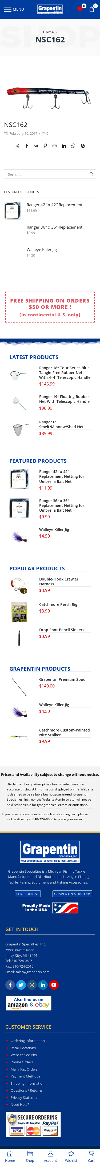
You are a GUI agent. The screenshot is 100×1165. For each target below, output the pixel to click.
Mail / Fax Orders (24, 1069)
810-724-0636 (21, 960)
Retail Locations (23, 1047)
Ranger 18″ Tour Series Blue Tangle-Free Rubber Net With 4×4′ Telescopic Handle (64, 372)
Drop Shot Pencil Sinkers (61, 629)
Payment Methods (25, 1076)
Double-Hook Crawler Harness (58, 581)
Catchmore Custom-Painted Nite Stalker (64, 732)
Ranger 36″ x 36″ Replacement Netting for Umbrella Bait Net (58, 227)
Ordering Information (28, 1040)
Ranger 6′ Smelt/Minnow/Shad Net (61, 424)
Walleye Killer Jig (42, 249)
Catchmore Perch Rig (58, 604)
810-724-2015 (23, 966)
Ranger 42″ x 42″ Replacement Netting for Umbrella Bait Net (58, 204)
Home (48, 32)
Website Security (24, 1054)
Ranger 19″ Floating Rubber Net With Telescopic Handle (64, 399)
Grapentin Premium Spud (62, 679)
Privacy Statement (25, 1097)
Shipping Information (28, 1083)
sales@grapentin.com (32, 971)
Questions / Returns (26, 1090)
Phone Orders (22, 1062)
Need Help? (20, 1104)
